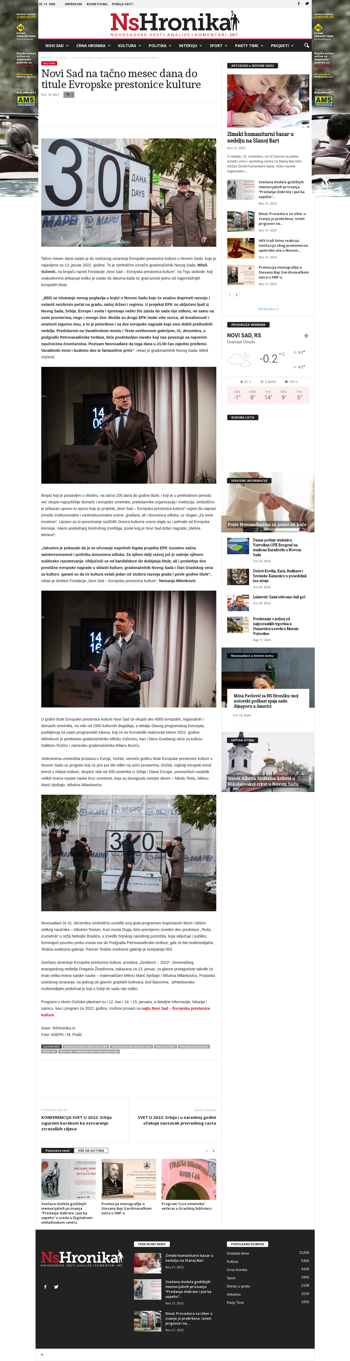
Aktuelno (234, 1294)
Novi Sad (57, 46)
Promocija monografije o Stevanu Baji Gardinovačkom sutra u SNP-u (126, 1208)
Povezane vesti (58, 1150)
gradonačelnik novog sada (131, 1046)
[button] (307, 46)
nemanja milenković (194, 1046)
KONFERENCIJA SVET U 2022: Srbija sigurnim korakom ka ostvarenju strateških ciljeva (76, 1123)
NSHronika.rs (268, 309)
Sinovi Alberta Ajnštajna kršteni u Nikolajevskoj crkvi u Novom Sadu (263, 781)
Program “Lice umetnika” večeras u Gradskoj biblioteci (187, 1206)
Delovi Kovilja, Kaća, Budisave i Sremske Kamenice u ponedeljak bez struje (280, 576)
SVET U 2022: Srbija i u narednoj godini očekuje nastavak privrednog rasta (177, 1120)
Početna (46, 58)
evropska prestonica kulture (86, 1046)
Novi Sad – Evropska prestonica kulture (89, 1051)
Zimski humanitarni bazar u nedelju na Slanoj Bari (189, 1258)
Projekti (282, 46)
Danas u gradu (238, 1286)
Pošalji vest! (122, 4)
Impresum (73, 4)
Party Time (249, 46)
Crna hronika (93, 46)
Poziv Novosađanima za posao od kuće (267, 524)
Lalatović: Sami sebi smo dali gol (279, 597)
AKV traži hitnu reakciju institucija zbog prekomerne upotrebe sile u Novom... (283, 245)
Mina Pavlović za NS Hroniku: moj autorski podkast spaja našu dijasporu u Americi (266, 701)
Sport (219, 46)
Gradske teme (238, 1253)
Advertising (97, 4)
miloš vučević (165, 1046)
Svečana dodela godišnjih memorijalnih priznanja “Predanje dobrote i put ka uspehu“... (282, 189)
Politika (160, 46)
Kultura (129, 46)
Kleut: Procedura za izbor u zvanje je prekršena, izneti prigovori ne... (282, 218)
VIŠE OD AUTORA (91, 1150)
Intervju (190, 46)
